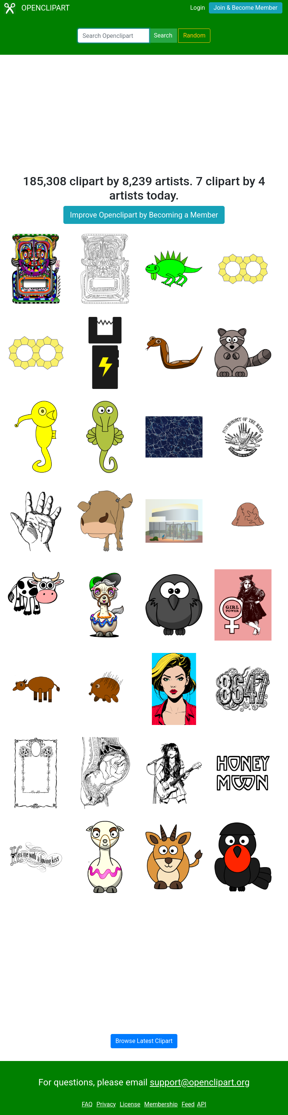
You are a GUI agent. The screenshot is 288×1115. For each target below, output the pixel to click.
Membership (160, 1104)
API (201, 1104)
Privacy (106, 1104)
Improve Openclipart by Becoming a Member (144, 214)
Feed (188, 1104)
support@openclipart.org (199, 1082)
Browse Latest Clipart (144, 1040)
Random (194, 35)
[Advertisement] (144, 117)
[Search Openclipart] (113, 36)
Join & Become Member (246, 7)
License (130, 1104)
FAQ (87, 1104)
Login (197, 7)
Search (163, 35)
